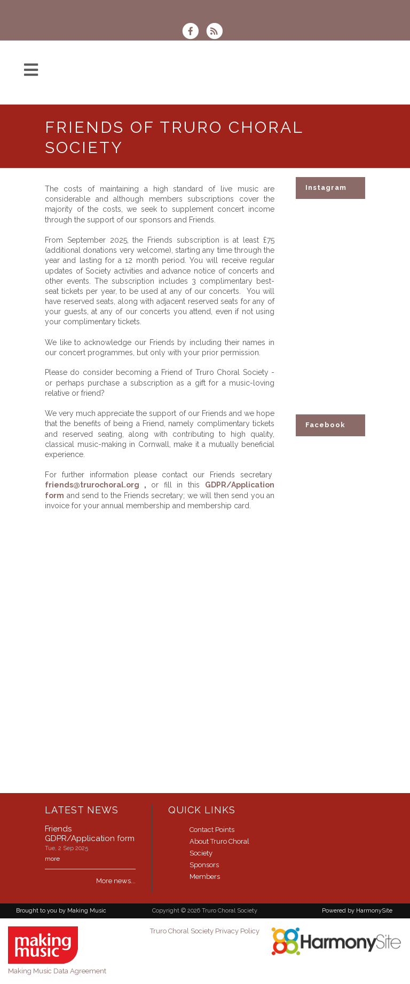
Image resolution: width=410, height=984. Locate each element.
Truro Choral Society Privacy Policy (204, 931)
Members (205, 877)
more (52, 858)
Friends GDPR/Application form (90, 833)
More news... (116, 881)
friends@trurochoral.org (92, 485)
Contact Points (212, 830)
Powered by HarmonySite (357, 910)
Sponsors (204, 865)
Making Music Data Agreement (57, 971)
